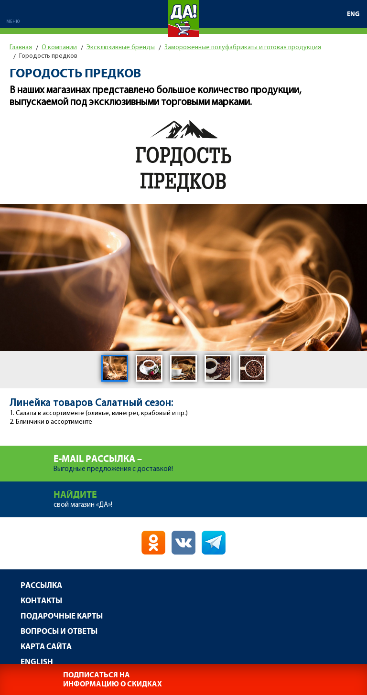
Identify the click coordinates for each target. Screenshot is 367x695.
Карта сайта (46, 647)
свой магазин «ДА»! (210, 495)
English (37, 662)
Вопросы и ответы (59, 631)
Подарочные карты (62, 616)
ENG (353, 14)
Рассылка (41, 585)
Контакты (41, 601)
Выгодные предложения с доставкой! (210, 459)
